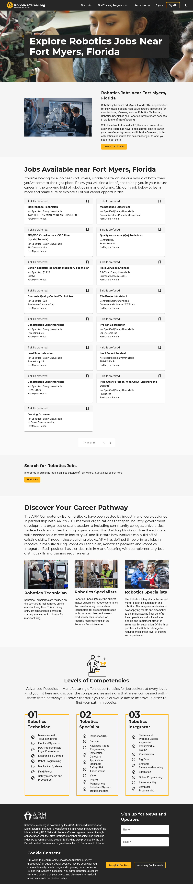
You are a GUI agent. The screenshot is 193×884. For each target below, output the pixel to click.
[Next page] (110, 442)
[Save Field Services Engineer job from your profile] (160, 262)
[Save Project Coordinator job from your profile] (160, 319)
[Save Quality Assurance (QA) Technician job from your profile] (160, 230)
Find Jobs (32, 479)
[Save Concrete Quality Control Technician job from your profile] (87, 291)
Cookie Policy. (59, 878)
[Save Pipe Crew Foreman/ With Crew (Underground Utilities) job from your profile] (160, 376)
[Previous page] (104, 442)
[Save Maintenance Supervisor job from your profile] (160, 201)
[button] (185, 5)
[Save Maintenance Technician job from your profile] (87, 201)
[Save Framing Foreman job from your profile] (87, 408)
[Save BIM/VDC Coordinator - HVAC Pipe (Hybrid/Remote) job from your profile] (87, 230)
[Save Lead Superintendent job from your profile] (87, 347)
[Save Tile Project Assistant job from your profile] (160, 291)
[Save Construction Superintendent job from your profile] (87, 319)
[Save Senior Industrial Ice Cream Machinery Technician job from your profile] (87, 262)
